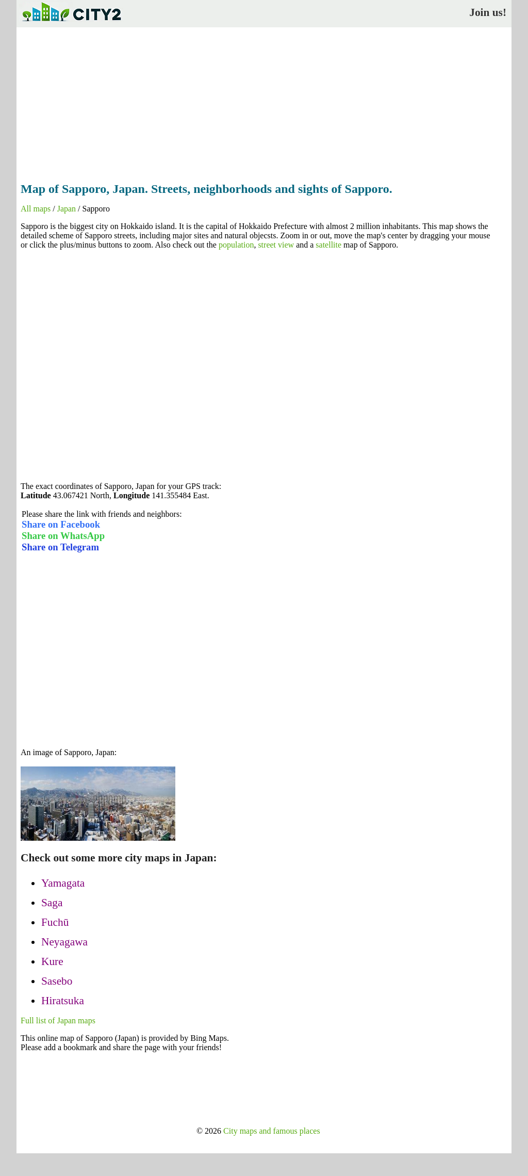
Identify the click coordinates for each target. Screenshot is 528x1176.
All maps (36, 208)
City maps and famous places (271, 1130)
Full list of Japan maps (58, 1020)
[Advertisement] (264, 101)
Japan (66, 208)
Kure (52, 961)
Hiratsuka (62, 1000)
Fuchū (55, 922)
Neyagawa (64, 942)
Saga (51, 902)
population (236, 244)
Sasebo (56, 981)
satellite (328, 244)
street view (276, 244)
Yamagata (63, 883)
